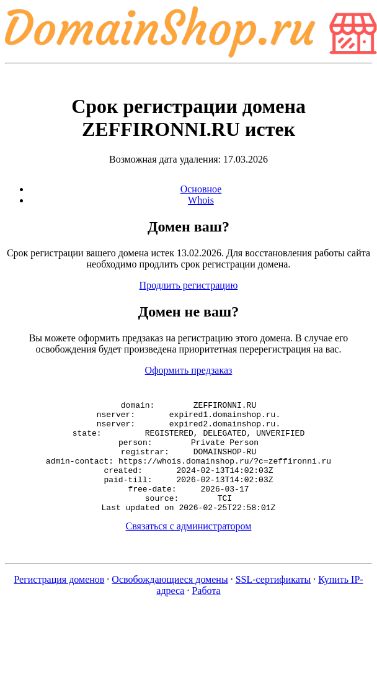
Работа (206, 613)
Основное (201, 189)
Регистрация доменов (59, 601)
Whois (201, 200)
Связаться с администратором (189, 548)
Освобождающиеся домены (170, 601)
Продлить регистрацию (189, 285)
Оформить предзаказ (189, 370)
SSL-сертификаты (273, 601)
